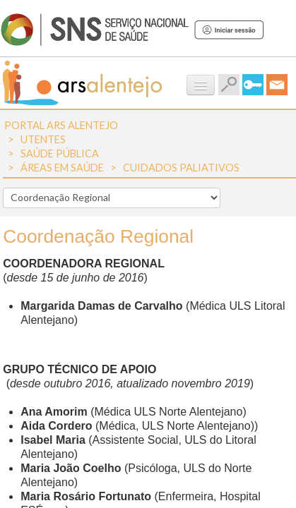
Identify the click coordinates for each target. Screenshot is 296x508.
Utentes (43, 139)
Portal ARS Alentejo (61, 125)
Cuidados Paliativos (181, 168)
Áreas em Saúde (62, 168)
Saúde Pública (59, 153)
